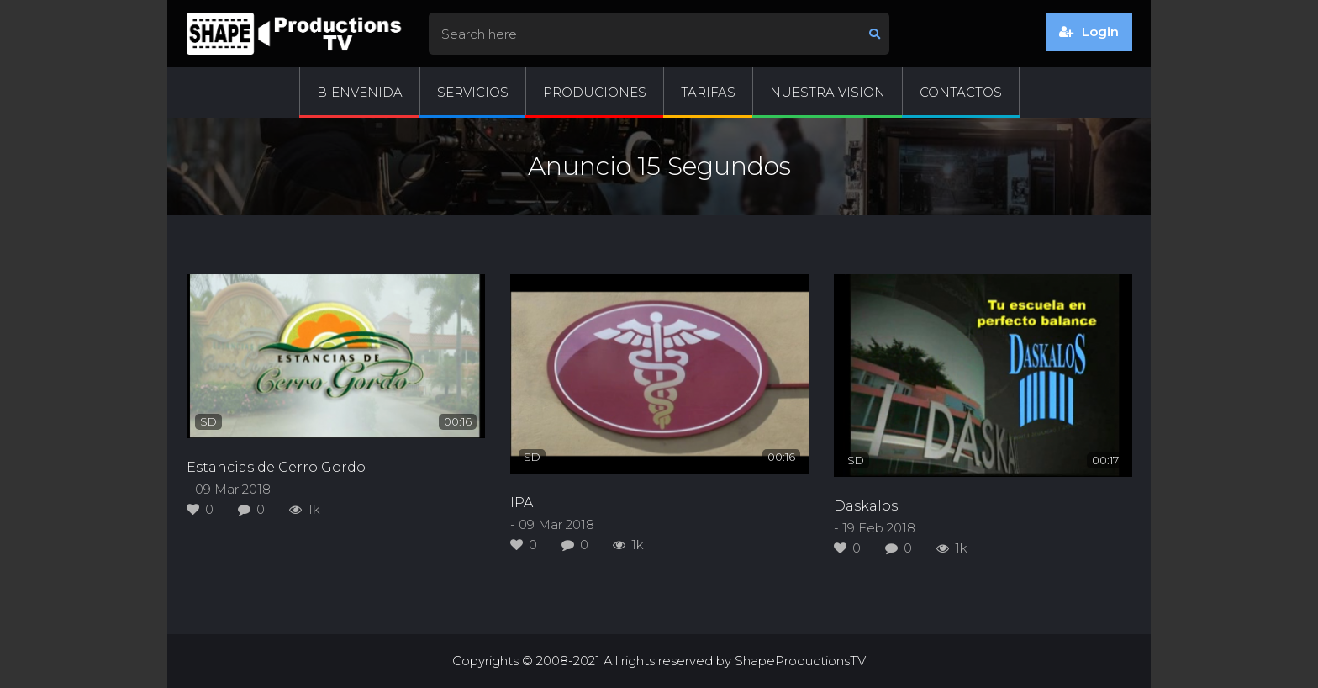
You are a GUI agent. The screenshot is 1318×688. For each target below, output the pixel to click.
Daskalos (866, 506)
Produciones (594, 92)
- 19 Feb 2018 (874, 528)
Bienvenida (360, 92)
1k (304, 509)
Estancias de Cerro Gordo (276, 467)
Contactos (961, 92)
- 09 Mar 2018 (229, 489)
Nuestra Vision (827, 92)
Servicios (473, 92)
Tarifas (708, 92)
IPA (521, 503)
